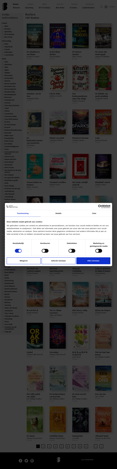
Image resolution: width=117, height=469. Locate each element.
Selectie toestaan (58, 261)
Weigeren (24, 261)
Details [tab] (58, 213)
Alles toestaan (93, 261)
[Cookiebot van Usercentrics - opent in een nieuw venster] (99, 206)
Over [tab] (94, 213)
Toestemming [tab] (23, 213)
